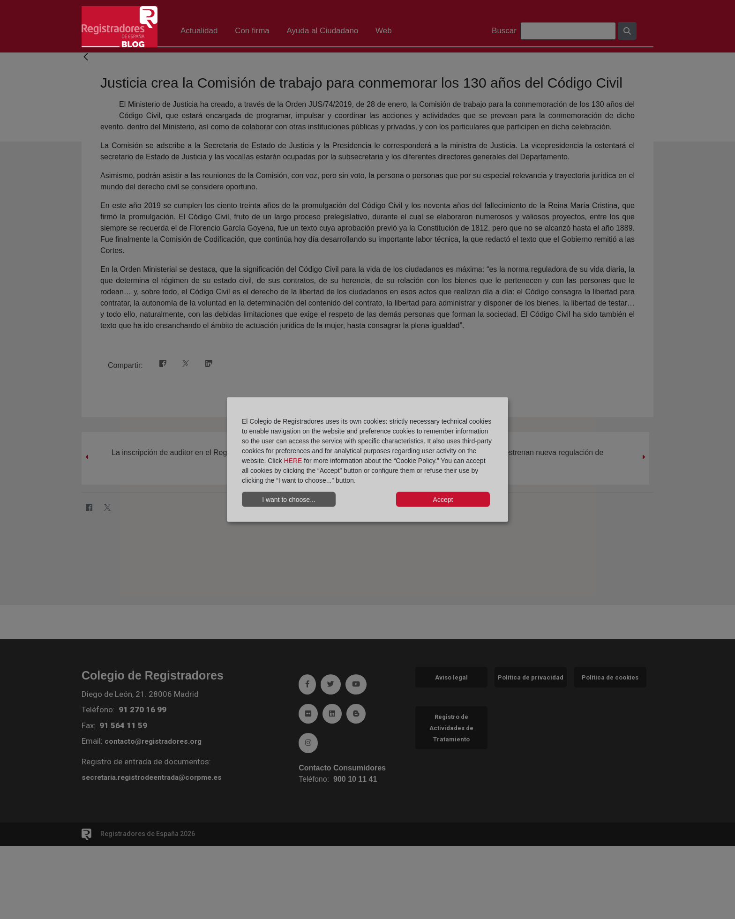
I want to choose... (288, 499)
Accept (443, 499)
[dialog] (367, 459)
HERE (293, 460)
